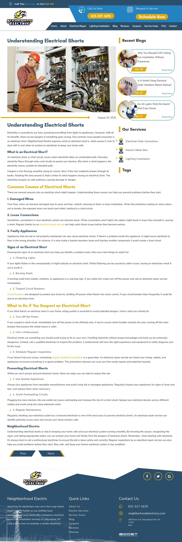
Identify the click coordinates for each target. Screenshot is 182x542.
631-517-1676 (101, 16)
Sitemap (74, 532)
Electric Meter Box (137, 150)
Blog (115, 26)
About (63, 26)
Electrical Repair (78, 26)
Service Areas (151, 26)
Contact (173, 26)
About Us (74, 506)
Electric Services (78, 510)
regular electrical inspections (67, 357)
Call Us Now (95, 8)
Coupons (136, 26)
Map (130, 525)
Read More (167, 70)
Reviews (124, 26)
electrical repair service (52, 224)
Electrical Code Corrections (142, 141)
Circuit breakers (15, 294)
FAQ (163, 26)
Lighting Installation (99, 26)
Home (54, 26)
